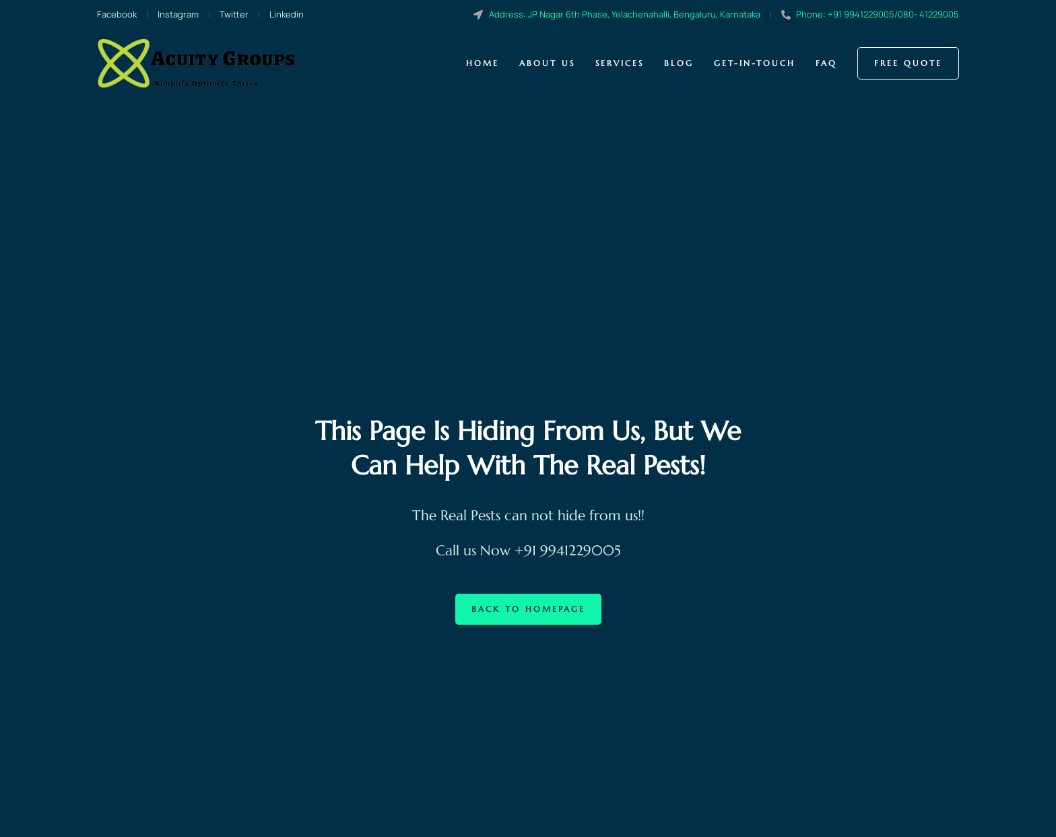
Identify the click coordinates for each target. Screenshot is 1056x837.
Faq (826, 63)
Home (482, 63)
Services (619, 63)
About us (547, 63)
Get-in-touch (754, 63)
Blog (679, 63)
